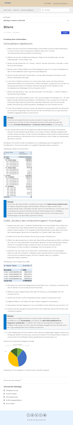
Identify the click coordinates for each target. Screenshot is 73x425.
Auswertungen (11, 394)
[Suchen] (55, 10)
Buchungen (10, 403)
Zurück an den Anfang (13, 380)
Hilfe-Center (7, 10)
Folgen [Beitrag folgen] (65, 32)
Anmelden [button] (47, 3)
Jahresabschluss (12, 397)
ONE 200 (16, 10)
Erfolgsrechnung (12, 390)
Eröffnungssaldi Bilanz (14, 400)
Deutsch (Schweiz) (61, 3)
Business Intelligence (27, 10)
